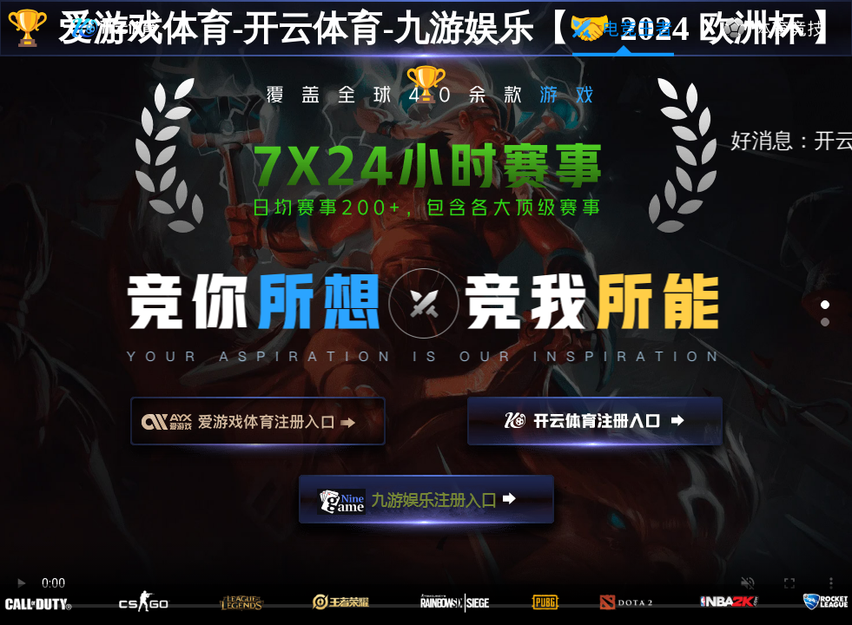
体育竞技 (775, 28)
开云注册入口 (595, 428)
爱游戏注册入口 (258, 428)
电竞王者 (623, 28)
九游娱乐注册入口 (426, 507)
